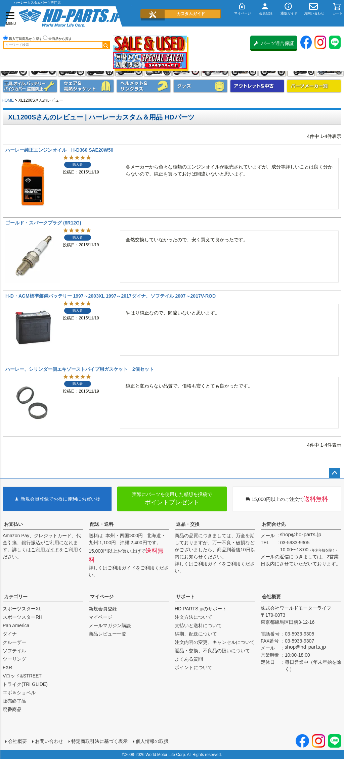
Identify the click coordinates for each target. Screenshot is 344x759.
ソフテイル (14, 650)
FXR (7, 667)
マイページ (102, 596)
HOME (8, 100)
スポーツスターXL (22, 608)
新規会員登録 (103, 608)
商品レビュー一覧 (107, 634)
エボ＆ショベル (19, 692)
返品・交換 (188, 524)
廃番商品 (12, 709)
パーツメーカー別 (314, 86)
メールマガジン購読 (110, 625)
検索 (106, 45)
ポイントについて (193, 667)
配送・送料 (102, 524)
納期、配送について (196, 634)
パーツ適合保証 (274, 43)
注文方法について (193, 617)
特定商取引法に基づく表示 (99, 741)
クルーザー (14, 642)
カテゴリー (16, 596)
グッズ (200, 86)
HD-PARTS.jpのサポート (201, 608)
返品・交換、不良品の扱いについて (212, 650)
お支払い (13, 524)
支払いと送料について (198, 625)
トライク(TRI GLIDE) (25, 684)
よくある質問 (189, 659)
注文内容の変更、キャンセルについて (215, 642)
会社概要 (271, 596)
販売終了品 (14, 701)
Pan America (16, 625)
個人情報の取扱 (152, 741)
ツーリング (14, 659)
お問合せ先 (274, 524)
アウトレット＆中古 (257, 86)
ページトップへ (334, 473)
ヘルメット (143, 86)
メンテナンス (30, 86)
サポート (185, 596)
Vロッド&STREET (22, 675)
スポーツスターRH (22, 617)
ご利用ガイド (45, 549)
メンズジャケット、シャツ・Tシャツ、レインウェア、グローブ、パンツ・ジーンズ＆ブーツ (87, 86)
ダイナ (10, 634)
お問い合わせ (49, 741)
